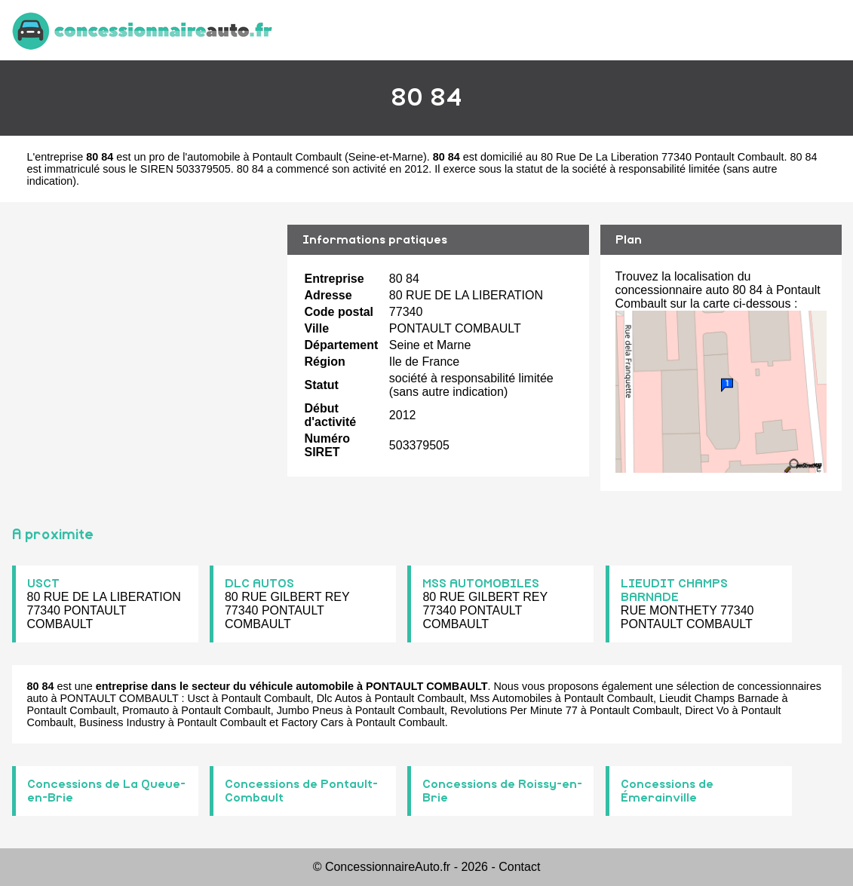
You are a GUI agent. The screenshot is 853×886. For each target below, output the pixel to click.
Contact (519, 866)
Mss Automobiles (511, 698)
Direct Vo (707, 710)
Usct (199, 698)
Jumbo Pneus (310, 710)
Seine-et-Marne (385, 157)
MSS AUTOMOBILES (480, 584)
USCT (43, 584)
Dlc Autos (340, 698)
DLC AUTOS (259, 584)
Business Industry (122, 722)
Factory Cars (312, 722)
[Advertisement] (144, 341)
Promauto (145, 710)
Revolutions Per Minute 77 (514, 710)
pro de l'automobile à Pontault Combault (245, 157)
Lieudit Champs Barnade (718, 698)
